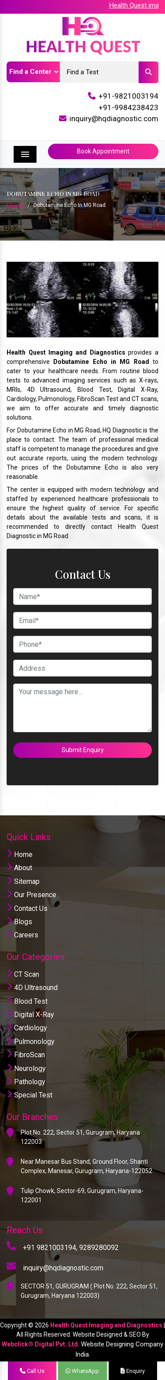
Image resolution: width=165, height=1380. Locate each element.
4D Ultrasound (32, 987)
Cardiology (27, 1028)
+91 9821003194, (50, 1247)
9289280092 (99, 1247)
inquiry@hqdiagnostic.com (114, 118)
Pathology (26, 1082)
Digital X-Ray (30, 1014)
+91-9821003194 (128, 96)
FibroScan (26, 1055)
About (19, 868)
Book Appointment (103, 151)
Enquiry (133, 1371)
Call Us (32, 1371)
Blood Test (27, 1001)
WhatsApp (82, 1371)
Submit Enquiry (83, 749)
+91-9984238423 (128, 107)
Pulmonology (31, 1041)
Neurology (26, 1068)
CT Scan (23, 974)
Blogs (19, 921)
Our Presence (31, 895)
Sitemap (23, 881)
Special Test (29, 1095)
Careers (22, 935)
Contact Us (27, 908)
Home (15, 206)
